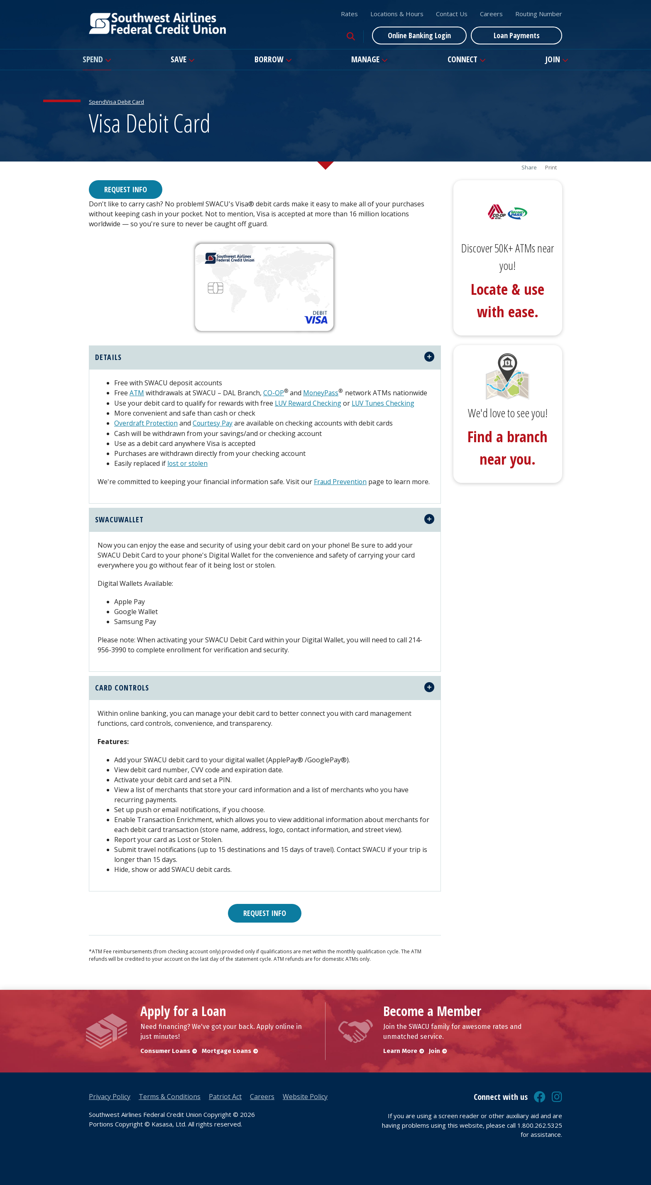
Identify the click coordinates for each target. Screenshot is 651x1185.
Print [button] (551, 167)
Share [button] (529, 167)
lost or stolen (188, 462)
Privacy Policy (109, 1095)
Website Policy (305, 1095)
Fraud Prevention (341, 480)
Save (178, 59)
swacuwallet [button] (119, 519)
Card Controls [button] (122, 687)
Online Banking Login (419, 35)
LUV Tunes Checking (385, 402)
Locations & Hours (396, 14)
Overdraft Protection (146, 422)
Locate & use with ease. (507, 300)
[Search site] (351, 36)
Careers (491, 14)
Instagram (557, 1096)
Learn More (400, 1050)
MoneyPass (321, 392)
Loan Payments (517, 35)
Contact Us (451, 14)
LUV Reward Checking (309, 402)
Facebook (540, 1096)
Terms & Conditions (170, 1095)
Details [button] (108, 357)
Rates (349, 14)
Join (552, 59)
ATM (137, 392)
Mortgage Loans (227, 1050)
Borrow (269, 59)
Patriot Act (225, 1095)
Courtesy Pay (214, 422)
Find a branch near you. (507, 447)
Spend (93, 59)
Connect (462, 59)
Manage (365, 59)
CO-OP (274, 392)
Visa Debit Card (124, 101)
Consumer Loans (165, 1050)
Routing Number (538, 14)
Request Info (125, 189)
